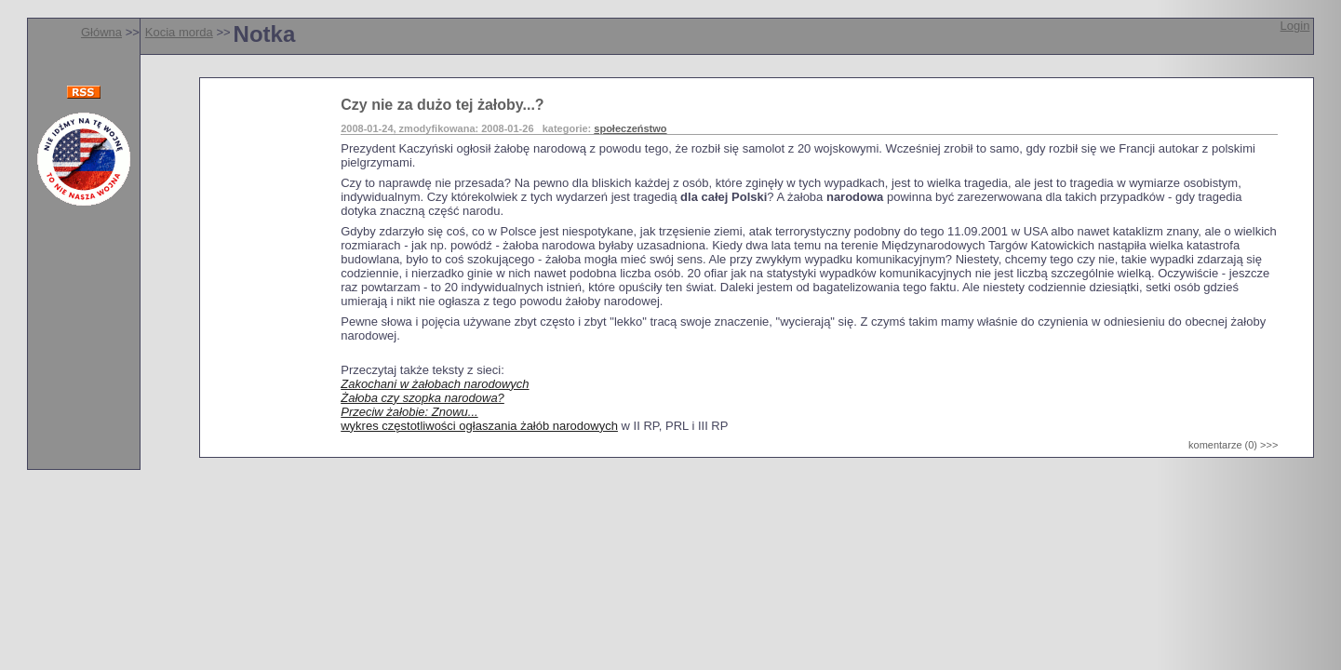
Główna (101, 32)
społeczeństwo (630, 128)
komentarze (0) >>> (1233, 444)
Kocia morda (179, 32)
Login (1295, 26)
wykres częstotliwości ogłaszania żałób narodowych (479, 426)
